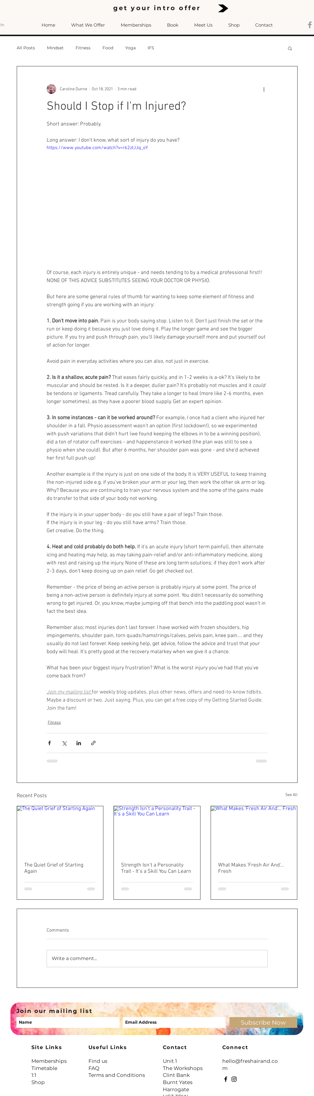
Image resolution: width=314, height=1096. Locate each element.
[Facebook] (225, 1079)
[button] (290, 48)
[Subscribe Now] (263, 1022)
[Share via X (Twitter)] (64, 743)
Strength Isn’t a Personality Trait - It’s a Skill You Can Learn (156, 868)
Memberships (49, 1061)
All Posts (26, 47)
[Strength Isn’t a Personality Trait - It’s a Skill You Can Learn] (157, 830)
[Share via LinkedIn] (79, 743)
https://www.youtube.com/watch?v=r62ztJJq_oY (97, 148)
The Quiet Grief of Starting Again (53, 868)
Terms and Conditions (116, 1075)
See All (291, 794)
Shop (38, 1082)
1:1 (33, 1075)
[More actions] (264, 89)
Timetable (44, 1068)
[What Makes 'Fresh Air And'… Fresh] (254, 830)
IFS (151, 47)
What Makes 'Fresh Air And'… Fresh (251, 868)
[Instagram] (234, 1079)
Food (107, 47)
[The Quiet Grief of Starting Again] (60, 830)
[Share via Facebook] (49, 743)
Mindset (55, 47)
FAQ (93, 1068)
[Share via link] (93, 743)
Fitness (83, 47)
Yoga (130, 47)
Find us (97, 1061)
